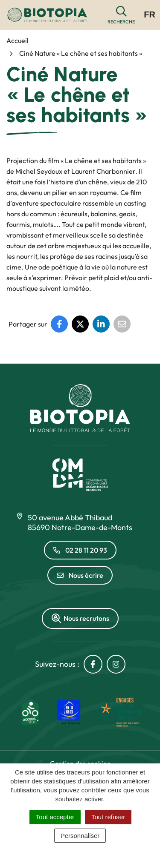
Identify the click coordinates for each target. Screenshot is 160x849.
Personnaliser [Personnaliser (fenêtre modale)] (80, 835)
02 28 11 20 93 (80, 550)
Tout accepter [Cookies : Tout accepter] (55, 816)
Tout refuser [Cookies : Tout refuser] (108, 816)
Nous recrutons (80, 618)
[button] (121, 15)
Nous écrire (80, 575)
